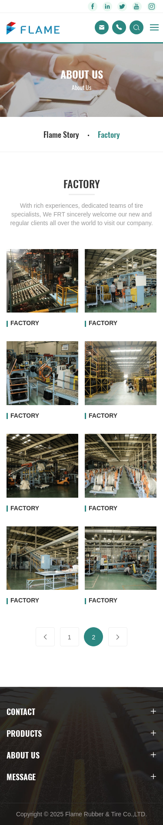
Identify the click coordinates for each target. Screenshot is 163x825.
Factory (109, 134)
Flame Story (61, 134)
